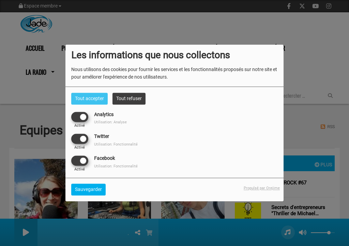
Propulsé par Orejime (262, 188)
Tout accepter (89, 98)
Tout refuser (129, 98)
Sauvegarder (88, 189)
